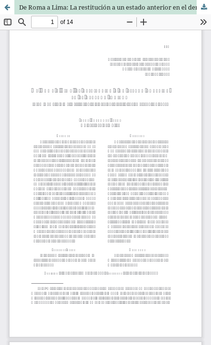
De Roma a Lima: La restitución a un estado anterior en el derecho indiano (115, 7)
